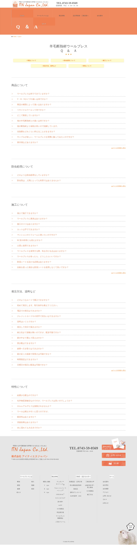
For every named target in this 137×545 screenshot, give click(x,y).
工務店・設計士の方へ (83, 477)
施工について (107, 60)
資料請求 (102, 4)
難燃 (33, 485)
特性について (87, 66)
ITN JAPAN (71, 542)
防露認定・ (75, 482)
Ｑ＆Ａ (105, 500)
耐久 (33, 482)
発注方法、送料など (49, 66)
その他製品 (60, 507)
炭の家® (60, 500)
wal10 (60, 503)
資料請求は (114, 448)
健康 (18, 488)
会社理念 (105, 485)
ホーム (112, 477)
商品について (31, 60)
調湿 (18, 485)
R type (46, 488)
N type (46, 491)
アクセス (105, 493)
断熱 (18, 482)
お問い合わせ (86, 4)
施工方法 (89, 493)
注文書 (118, 4)
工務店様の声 (90, 482)
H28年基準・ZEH (75, 495)
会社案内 (105, 482)
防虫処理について (69, 60)
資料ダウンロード (76, 491)
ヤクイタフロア (60, 497)
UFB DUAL (60, 494)
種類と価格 (46, 482)
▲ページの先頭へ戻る (118, 148)
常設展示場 (60, 510)
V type (46, 485)
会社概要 (105, 489)
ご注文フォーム (60, 516)
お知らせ (105, 503)
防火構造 (76, 485)
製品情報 (55, 477)
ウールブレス (60, 513)
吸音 (33, 488)
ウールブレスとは (26, 477)
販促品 (76, 488)
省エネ (18, 491)
